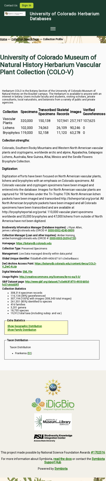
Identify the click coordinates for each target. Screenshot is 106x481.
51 (29, 353)
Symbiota (60, 468)
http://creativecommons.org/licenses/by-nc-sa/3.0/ (49, 276)
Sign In (26, 5)
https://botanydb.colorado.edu (34, 243)
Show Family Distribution (21, 329)
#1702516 (98, 452)
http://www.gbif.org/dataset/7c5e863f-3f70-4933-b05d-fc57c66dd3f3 (45, 283)
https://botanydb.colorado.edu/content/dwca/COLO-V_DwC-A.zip (49, 265)
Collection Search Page (25, 39)
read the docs (62, 459)
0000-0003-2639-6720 (62, 238)
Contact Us (11, 5)
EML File (27, 271)
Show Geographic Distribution (24, 326)
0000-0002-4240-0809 (61, 230)
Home (3, 39)
